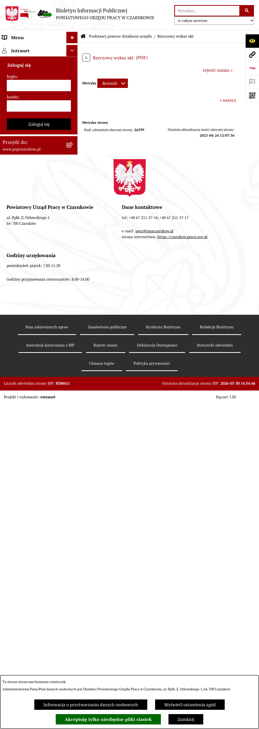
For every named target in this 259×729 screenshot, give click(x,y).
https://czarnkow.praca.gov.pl (182, 574)
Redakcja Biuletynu (217, 665)
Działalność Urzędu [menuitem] (21, 94)
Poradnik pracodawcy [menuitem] (23, 269)
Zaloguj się (39, 462)
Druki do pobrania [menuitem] (20, 280)
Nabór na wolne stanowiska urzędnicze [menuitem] (29, 306)
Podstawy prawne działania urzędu (120, 36)
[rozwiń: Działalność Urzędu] (73, 94)
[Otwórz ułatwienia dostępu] (252, 41)
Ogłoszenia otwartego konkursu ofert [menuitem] (34, 219)
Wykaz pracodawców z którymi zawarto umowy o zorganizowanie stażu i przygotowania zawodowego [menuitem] (33, 354)
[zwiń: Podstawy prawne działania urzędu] (73, 140)
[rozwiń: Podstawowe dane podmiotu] (73, 49)
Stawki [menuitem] (9, 321)
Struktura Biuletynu (163, 665)
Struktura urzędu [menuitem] (19, 106)
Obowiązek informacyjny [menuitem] (27, 83)
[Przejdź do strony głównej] (79, 13)
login (12, 414)
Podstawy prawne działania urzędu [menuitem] (29, 143)
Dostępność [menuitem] (14, 72)
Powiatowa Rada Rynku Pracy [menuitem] (31, 128)
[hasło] (39, 444)
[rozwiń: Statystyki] (73, 246)
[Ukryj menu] (72, 37)
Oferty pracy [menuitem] (14, 291)
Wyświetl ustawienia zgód (190, 705)
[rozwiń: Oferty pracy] (73, 291)
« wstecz (228, 100)
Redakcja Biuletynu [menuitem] (21, 332)
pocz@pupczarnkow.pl (154, 569)
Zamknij (186, 719)
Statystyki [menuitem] (12, 246)
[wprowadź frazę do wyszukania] (207, 10)
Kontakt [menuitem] (10, 60)
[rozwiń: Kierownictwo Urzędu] (73, 117)
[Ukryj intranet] (72, 388)
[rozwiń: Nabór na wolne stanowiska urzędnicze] (73, 303)
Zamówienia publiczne (107, 665)
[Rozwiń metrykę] (112, 83)
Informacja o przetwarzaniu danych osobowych (90, 705)
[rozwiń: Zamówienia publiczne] (73, 205)
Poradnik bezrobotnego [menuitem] (25, 257)
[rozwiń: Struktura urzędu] (73, 106)
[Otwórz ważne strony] (252, 82)
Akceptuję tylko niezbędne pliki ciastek (108, 719)
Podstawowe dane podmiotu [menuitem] (30, 49)
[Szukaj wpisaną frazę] (247, 10)
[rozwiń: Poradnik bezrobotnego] (73, 257)
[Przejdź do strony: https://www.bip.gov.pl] (252, 68)
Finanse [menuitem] (10, 234)
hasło (12, 435)
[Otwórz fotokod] (252, 95)
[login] (39, 423)
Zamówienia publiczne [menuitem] (24, 205)
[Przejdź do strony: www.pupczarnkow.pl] (252, 54)
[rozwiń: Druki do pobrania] (73, 280)
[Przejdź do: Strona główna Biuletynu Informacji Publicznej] (83, 36)
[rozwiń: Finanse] (73, 234)
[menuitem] (39, 161)
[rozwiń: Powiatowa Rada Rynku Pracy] (73, 128)
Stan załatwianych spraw (46, 665)
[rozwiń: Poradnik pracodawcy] (73, 269)
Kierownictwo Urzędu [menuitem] (23, 117)
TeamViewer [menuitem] (14, 375)
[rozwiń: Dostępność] (73, 72)
